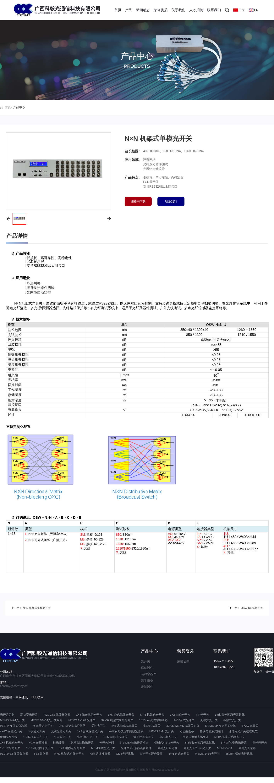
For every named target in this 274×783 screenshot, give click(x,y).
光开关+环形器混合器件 (136, 748)
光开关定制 (7, 714)
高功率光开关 (29, 714)
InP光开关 (202, 714)
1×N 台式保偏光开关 (121, 714)
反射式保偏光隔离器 (196, 737)
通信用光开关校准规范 (243, 731)
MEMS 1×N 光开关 (161, 731)
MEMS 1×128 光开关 (81, 720)
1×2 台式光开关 (180, 714)
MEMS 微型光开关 (103, 748)
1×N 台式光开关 (178, 753)
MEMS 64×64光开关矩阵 (46, 720)
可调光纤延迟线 (167, 748)
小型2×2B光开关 (87, 737)
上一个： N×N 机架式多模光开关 (31, 607)
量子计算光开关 (143, 737)
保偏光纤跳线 (8, 737)
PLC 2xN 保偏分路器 (56, 714)
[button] (8, 219)
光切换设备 (186, 731)
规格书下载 (138, 201)
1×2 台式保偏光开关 (90, 731)
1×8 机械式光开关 (11, 742)
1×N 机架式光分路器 (72, 725)
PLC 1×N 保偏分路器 (13, 725)
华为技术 (37, 697)
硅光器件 (59, 742)
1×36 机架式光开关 (35, 737)
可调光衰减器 (247, 748)
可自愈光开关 (62, 737)
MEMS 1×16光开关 (207, 753)
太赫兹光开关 (152, 725)
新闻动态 (143, 10)
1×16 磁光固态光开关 (40, 748)
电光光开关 (259, 742)
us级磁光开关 (36, 731)
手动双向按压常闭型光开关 (126, 731)
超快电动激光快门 (211, 731)
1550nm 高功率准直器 (153, 720)
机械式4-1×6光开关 (166, 742)
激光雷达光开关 (43, 725)
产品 (128, 10)
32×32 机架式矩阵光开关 (117, 720)
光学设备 (147, 680)
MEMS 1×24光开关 (12, 720)
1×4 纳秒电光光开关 (234, 742)
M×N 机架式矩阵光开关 (69, 753)
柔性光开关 (98, 725)
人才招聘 (196, 10)
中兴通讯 (21, 697)
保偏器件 (147, 667)
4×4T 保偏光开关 (11, 731)
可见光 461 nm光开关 (197, 748)
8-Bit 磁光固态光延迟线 (200, 742)
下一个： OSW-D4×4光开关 (246, 607)
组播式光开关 (232, 720)
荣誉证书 (183, 661)
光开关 (145, 661)
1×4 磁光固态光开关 (89, 714)
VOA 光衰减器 (38, 742)
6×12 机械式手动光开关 (229, 737)
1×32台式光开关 (184, 720)
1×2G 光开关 (250, 725)
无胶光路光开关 (61, 731)
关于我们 (178, 10)
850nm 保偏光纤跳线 (239, 753)
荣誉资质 (161, 10)
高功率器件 (148, 674)
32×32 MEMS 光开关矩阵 (182, 725)
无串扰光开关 (209, 720)
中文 (239, 10)
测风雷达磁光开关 (82, 742)
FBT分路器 (41, 753)
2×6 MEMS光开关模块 (134, 742)
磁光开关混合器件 (151, 753)
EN (253, 10)
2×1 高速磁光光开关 (125, 725)
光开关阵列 (106, 742)
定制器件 (147, 686)
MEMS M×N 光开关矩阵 (220, 725)
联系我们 (214, 10)
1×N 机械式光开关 (115, 737)
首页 (117, 10)
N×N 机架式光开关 (152, 714)
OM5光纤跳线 (125, 753)
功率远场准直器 (100, 753)
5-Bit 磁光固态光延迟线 (230, 714)
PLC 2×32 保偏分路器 (14, 753)
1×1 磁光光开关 (10, 748)
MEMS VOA (225, 748)
